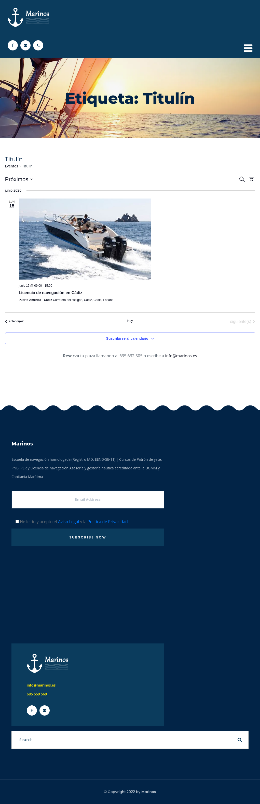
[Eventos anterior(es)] (14, 321)
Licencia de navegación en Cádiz (51, 293)
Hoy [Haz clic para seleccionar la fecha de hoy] (130, 321)
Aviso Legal (68, 521)
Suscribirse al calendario (127, 338)
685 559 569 (37, 694)
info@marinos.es (181, 356)
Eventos (11, 166)
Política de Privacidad (108, 521)
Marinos (148, 791)
